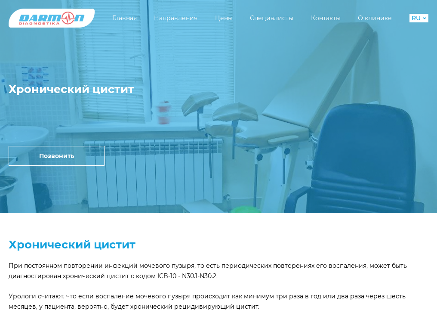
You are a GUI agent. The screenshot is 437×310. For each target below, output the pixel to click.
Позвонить (56, 156)
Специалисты (271, 18)
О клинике (375, 18)
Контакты (326, 18)
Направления (175, 18)
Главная (124, 18)
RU (419, 18)
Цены (224, 18)
